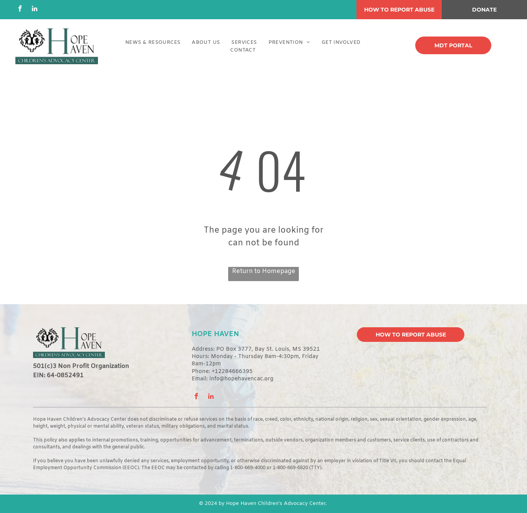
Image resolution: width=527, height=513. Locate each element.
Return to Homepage (263, 271)
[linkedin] (34, 9)
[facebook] (20, 9)
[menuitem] (152, 43)
